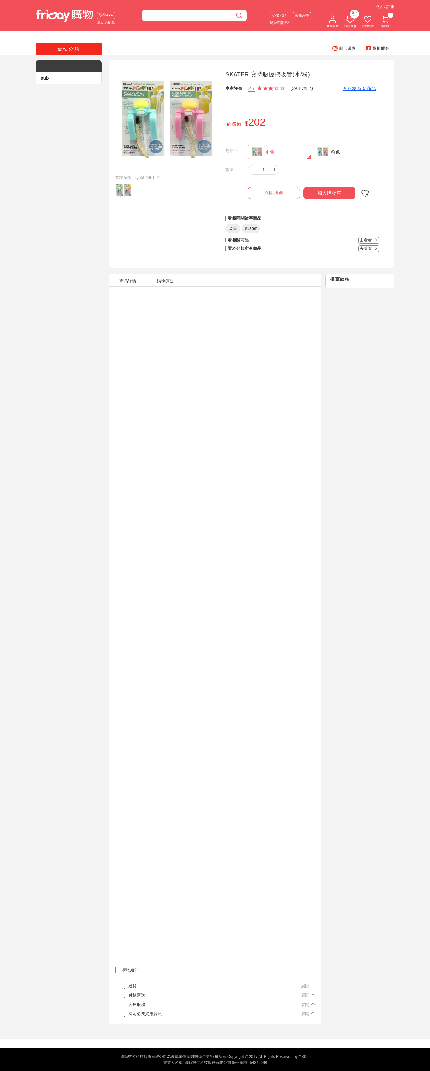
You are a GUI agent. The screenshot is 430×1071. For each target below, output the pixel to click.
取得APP (106, 15)
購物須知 (130, 969)
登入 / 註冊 (384, 6)
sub (45, 78)
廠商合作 (302, 15)
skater (251, 228)
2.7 (251, 88)
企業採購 (279, 15)
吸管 (233, 228)
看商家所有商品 (359, 88)
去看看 (369, 240)
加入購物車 (329, 193)
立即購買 (273, 193)
